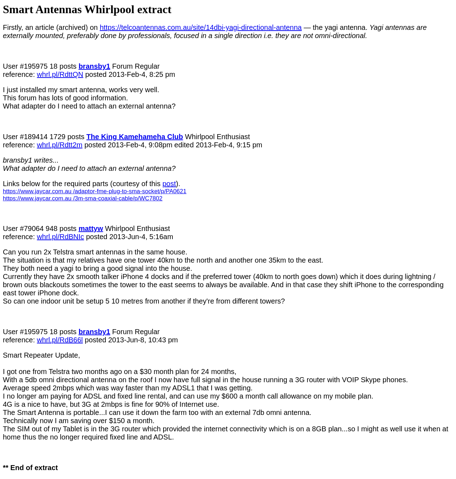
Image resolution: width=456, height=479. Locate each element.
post (169, 184)
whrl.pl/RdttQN (60, 74)
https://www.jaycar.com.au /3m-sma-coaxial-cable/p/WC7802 (82, 198)
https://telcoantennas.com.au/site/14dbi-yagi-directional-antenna (201, 27)
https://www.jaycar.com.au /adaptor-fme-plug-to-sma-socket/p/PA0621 (94, 191)
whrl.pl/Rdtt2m (60, 145)
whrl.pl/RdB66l (60, 340)
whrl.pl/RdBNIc (60, 237)
